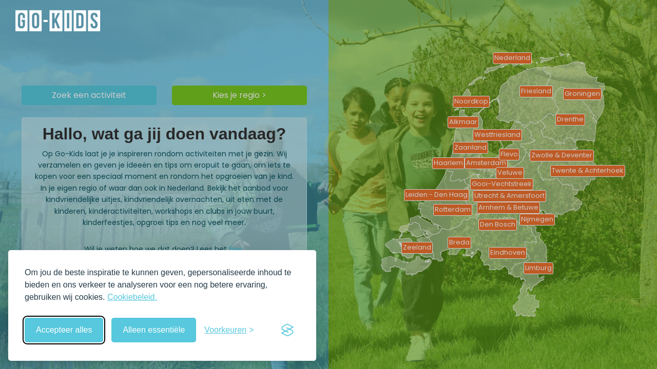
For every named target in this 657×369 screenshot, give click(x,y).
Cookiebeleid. (132, 297)
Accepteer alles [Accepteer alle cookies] (64, 329)
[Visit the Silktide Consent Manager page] (287, 330)
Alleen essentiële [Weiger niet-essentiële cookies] (154, 329)
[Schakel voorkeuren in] (229, 330)
